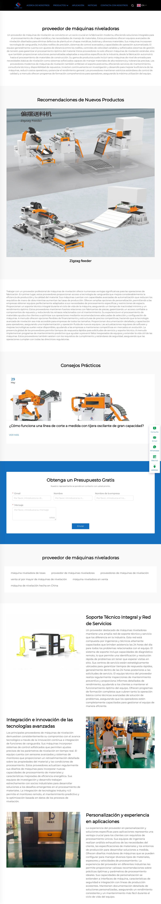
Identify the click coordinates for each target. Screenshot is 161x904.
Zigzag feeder (80, 261)
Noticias (92, 5)
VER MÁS (14, 435)
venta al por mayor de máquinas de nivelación (39, 579)
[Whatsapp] (154, 448)
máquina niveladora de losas (28, 573)
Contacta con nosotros (114, 5)
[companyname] (18, 5)
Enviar (80, 526)
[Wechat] (154, 458)
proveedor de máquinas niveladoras (73, 573)
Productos (60, 5)
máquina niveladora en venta (90, 579)
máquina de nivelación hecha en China (34, 585)
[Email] (154, 439)
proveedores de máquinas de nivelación (124, 573)
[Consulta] (154, 430)
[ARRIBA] (154, 468)
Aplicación (78, 5)
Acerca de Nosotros (38, 5)
